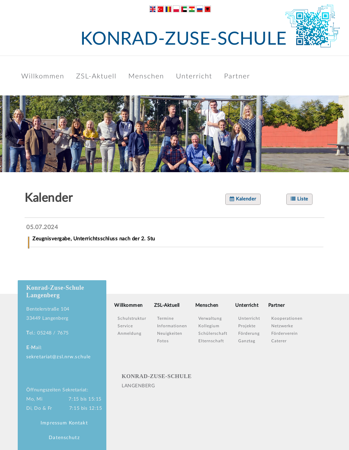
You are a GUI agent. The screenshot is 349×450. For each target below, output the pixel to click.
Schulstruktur (132, 318)
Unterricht (194, 76)
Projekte (247, 326)
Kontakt (78, 423)
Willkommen (42, 76)
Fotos (163, 341)
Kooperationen (287, 318)
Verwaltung (210, 318)
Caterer (279, 341)
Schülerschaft (212, 333)
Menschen (146, 76)
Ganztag (246, 341)
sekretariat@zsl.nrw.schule (58, 357)
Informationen (172, 326)
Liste (299, 198)
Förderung (249, 333)
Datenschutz (64, 437)
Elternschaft (211, 341)
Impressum (54, 423)
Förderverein (284, 333)
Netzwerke (282, 326)
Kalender (243, 198)
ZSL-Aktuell (96, 76)
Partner (237, 76)
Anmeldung (129, 333)
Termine (165, 318)
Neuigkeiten (169, 333)
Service (125, 326)
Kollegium (208, 326)
